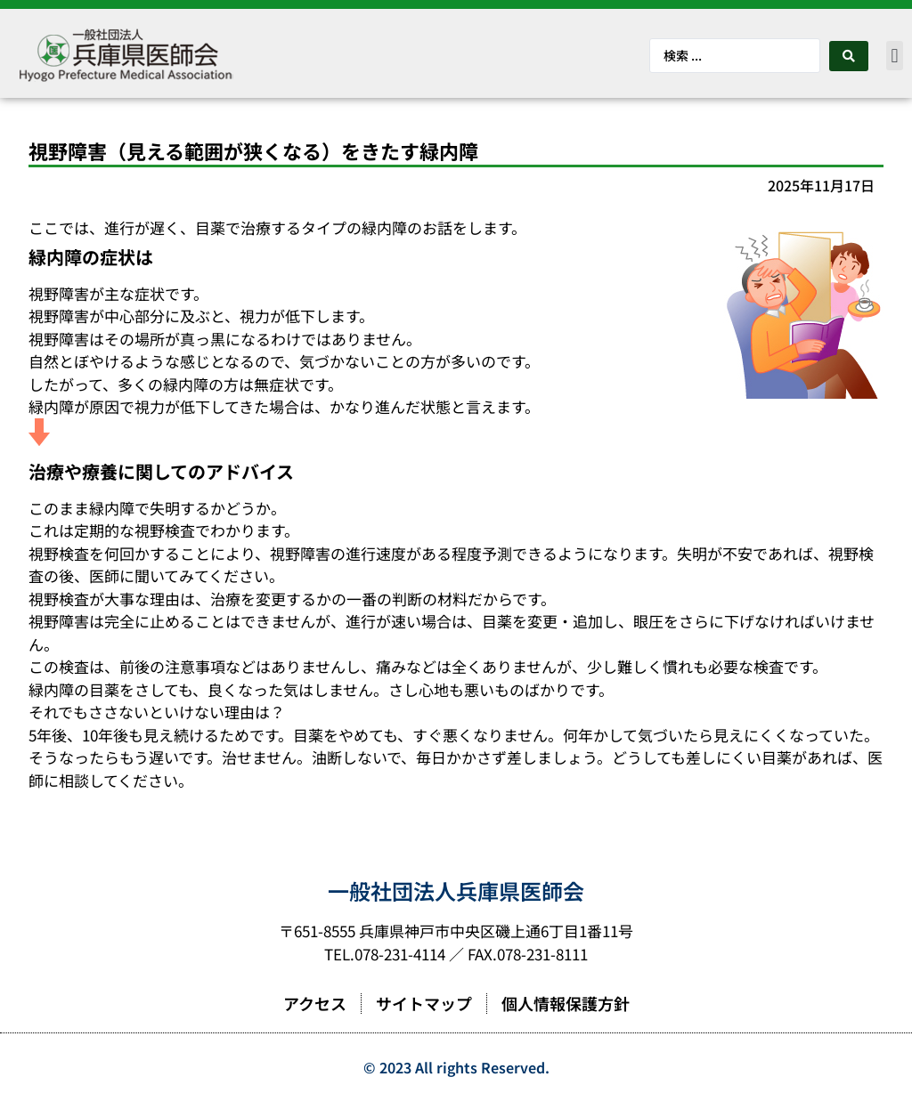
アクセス (314, 1003)
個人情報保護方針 (565, 1003)
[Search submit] (848, 56)
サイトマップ (424, 1003)
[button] (894, 55)
